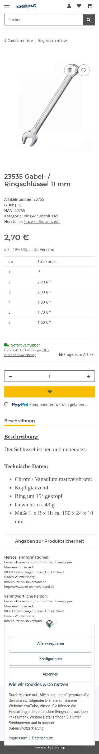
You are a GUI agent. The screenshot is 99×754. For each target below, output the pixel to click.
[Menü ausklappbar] (7, 3)
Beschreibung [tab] (19, 420)
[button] (69, 6)
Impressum (18, 738)
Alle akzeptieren (50, 643)
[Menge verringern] (10, 376)
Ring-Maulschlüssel (41, 215)
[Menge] (49, 376)
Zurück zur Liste (20, 40)
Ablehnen (50, 674)
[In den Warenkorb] (8, 57)
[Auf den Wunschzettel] (83, 70)
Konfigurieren (50, 659)
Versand (47, 249)
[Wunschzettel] (79, 6)
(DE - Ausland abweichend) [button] (26, 352)
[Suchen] (43, 19)
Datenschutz (42, 738)
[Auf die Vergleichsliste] (70, 70)
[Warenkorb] (89, 6)
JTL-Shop (58, 747)
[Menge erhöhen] (89, 376)
